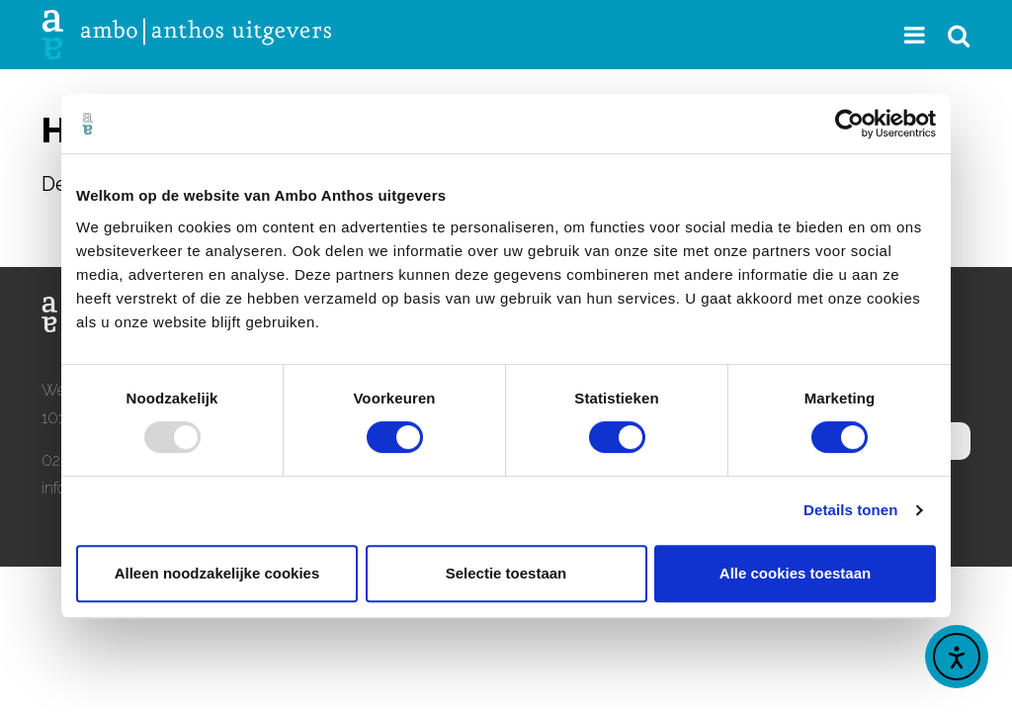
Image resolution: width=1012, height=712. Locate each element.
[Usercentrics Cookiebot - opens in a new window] (849, 123)
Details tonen (850, 509)
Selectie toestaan (506, 573)
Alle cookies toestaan (795, 573)
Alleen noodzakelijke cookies (217, 573)
